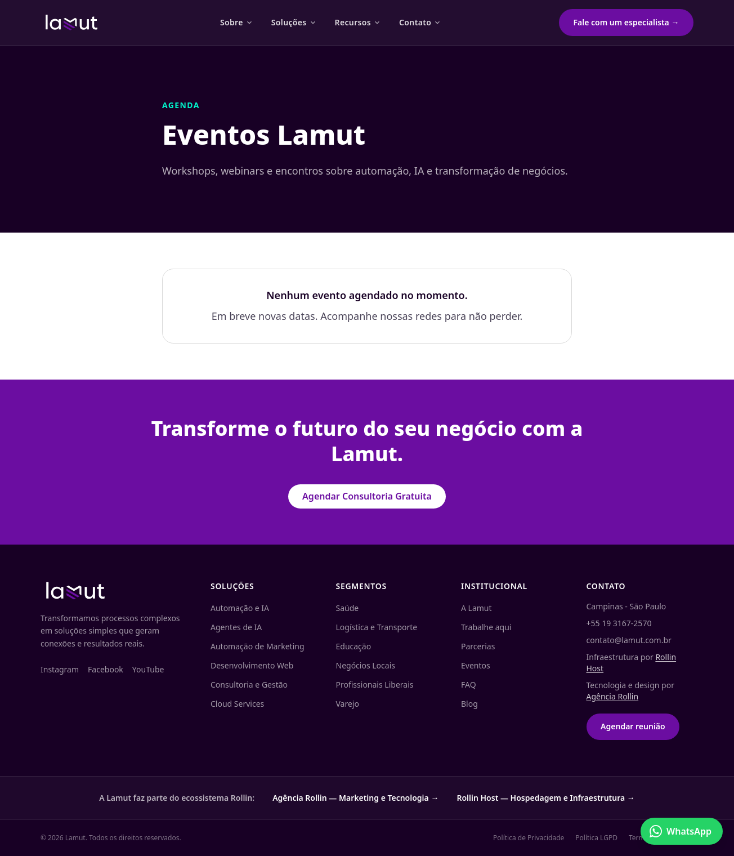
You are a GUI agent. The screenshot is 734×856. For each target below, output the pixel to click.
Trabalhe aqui (486, 627)
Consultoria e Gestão (249, 684)
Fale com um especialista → (626, 22)
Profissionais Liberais (375, 684)
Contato (420, 22)
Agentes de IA (236, 627)
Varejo (347, 703)
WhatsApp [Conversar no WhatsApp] (680, 831)
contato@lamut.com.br (629, 640)
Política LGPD (596, 837)
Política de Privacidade (528, 837)
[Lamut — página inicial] (71, 23)
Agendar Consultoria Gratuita (367, 496)
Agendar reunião (633, 726)
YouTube (148, 669)
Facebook (105, 669)
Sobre (236, 22)
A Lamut (476, 608)
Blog (469, 703)
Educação (354, 646)
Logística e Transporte (377, 627)
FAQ (468, 684)
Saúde (347, 608)
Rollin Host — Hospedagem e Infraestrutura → (545, 797)
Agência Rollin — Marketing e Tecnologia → (355, 797)
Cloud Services (237, 703)
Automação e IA (240, 608)
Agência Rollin (613, 696)
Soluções (294, 22)
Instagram (60, 669)
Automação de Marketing (258, 646)
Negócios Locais (365, 665)
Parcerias (478, 646)
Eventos (475, 665)
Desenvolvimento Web (252, 665)
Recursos (358, 22)
